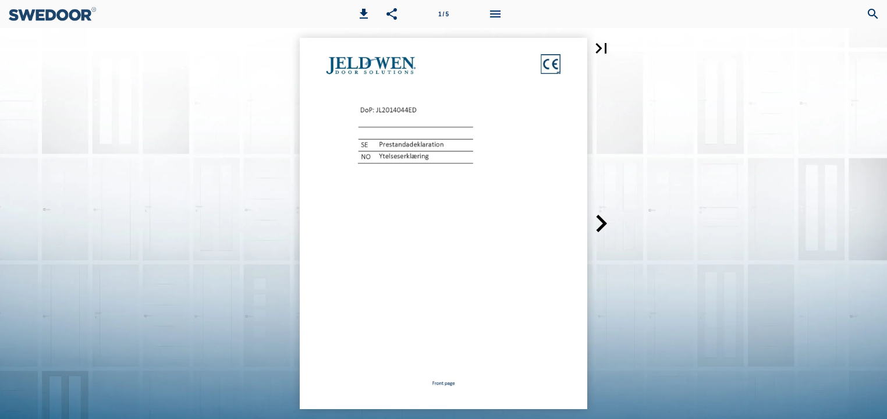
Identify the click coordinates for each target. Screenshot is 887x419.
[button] (364, 14)
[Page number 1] (443, 14)
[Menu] (495, 14)
